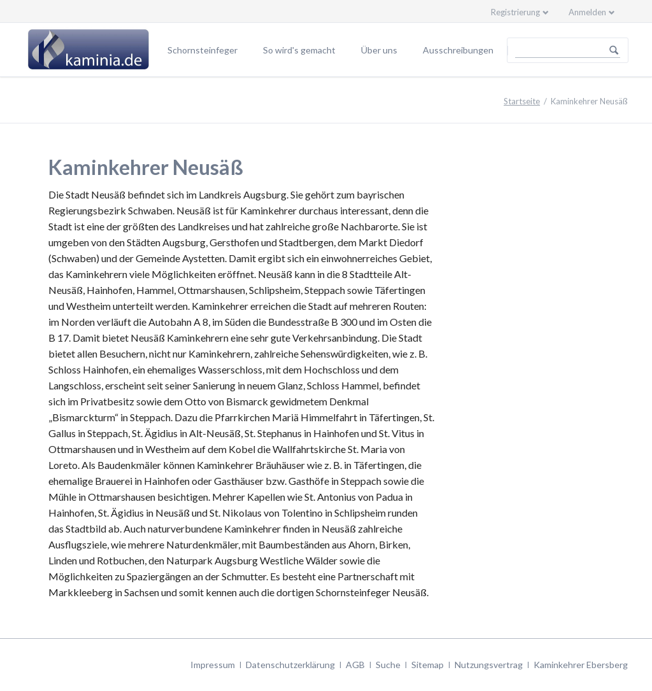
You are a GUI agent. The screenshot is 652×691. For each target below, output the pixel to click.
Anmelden (587, 12)
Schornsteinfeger (202, 50)
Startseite (522, 101)
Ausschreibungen (458, 50)
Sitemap (427, 664)
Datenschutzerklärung (290, 664)
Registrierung (515, 12)
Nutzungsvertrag (489, 664)
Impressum (212, 664)
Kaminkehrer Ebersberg (581, 664)
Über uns (379, 50)
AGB (355, 664)
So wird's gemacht (299, 50)
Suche (388, 664)
